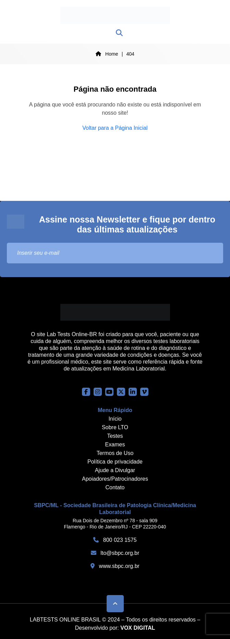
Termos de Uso (115, 453)
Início (114, 419)
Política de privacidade (115, 462)
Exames (115, 444)
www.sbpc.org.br (115, 566)
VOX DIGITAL (137, 628)
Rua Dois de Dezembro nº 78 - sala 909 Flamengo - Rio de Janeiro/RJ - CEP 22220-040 (115, 523)
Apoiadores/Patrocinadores (115, 479)
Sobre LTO (115, 427)
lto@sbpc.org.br (115, 553)
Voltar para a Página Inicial (114, 128)
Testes (115, 436)
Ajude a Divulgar (115, 470)
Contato (114, 487)
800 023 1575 (114, 540)
